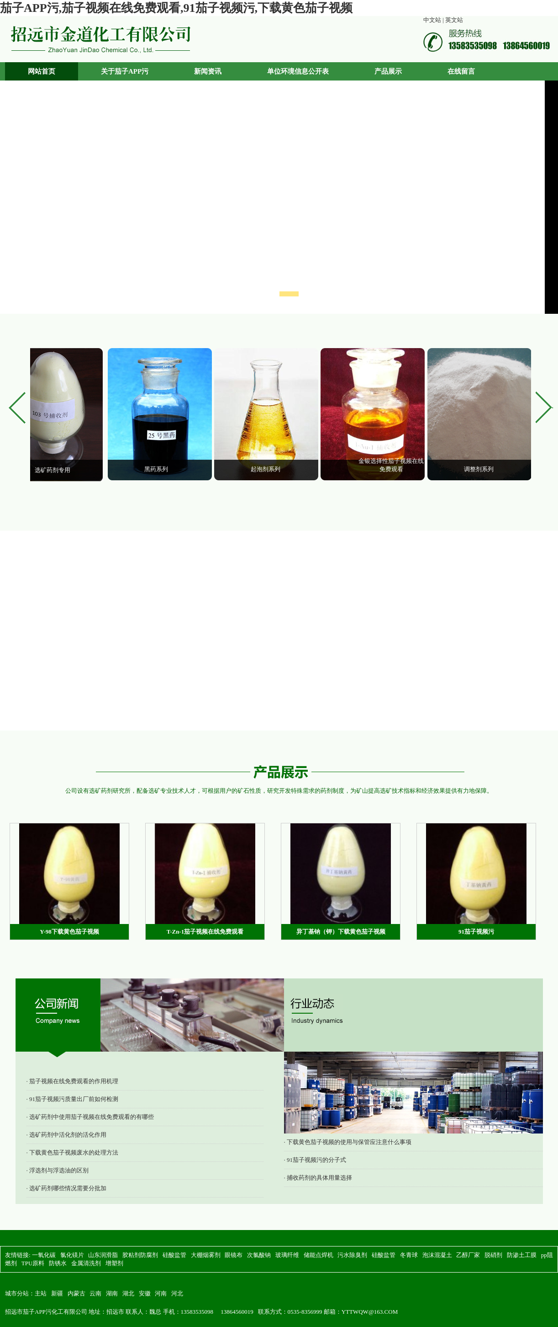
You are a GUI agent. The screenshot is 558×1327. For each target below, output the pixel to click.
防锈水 (58, 1263)
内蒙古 (76, 1293)
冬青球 (409, 1255)
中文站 (432, 19)
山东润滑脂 (103, 1255)
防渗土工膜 (522, 1255)
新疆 (57, 1293)
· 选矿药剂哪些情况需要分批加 (66, 1188)
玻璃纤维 (287, 1255)
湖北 (128, 1293)
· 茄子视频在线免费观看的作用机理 (72, 1081)
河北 (177, 1293)
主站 (41, 1293)
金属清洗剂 (86, 1263)
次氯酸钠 (259, 1255)
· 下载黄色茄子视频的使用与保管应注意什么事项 (348, 1142)
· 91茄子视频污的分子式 (315, 1159)
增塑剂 (114, 1263)
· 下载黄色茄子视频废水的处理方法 (72, 1152)
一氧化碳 (44, 1255)
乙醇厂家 (468, 1255)
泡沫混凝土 (437, 1255)
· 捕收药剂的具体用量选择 (318, 1177)
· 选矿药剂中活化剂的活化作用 (66, 1134)
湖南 (112, 1293)
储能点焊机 (318, 1255)
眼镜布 (233, 1255)
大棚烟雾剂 (206, 1255)
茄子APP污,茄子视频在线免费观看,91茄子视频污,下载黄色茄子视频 (176, 8)
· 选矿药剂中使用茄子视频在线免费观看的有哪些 (90, 1116)
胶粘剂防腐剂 (140, 1255)
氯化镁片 (72, 1255)
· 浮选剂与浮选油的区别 (57, 1170)
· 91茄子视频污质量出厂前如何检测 (72, 1099)
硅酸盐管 (174, 1255)
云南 (95, 1293)
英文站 (454, 19)
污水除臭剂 (352, 1255)
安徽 (145, 1293)
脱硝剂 (493, 1255)
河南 (161, 1293)
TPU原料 (33, 1263)
